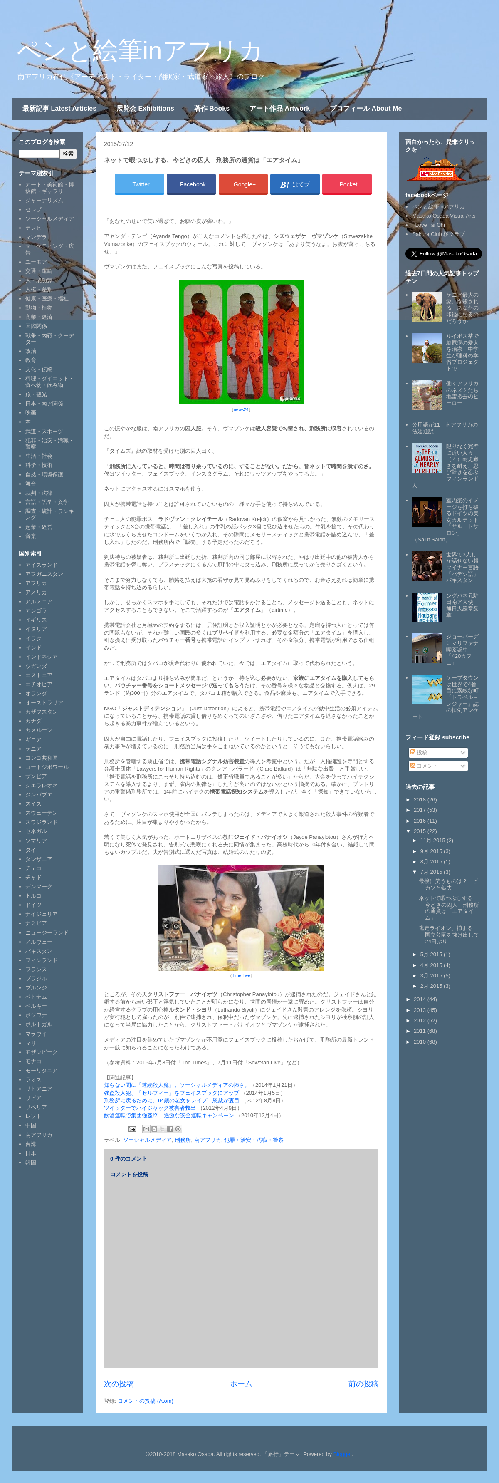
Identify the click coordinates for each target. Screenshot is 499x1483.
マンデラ (36, 237)
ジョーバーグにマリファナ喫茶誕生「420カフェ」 (462, 649)
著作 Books (212, 108)
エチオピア (38, 684)
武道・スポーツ (44, 431)
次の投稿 (119, 1384)
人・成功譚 (38, 280)
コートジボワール (47, 767)
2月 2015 (432, 986)
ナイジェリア (41, 914)
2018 (420, 799)
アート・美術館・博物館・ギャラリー (49, 187)
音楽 (30, 536)
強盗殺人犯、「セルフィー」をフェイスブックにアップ (171, 1093)
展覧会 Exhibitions (145, 108)
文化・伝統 (38, 369)
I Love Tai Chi (428, 225)
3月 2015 (432, 975)
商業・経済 (38, 317)
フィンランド (41, 960)
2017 (420, 810)
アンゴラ (36, 611)
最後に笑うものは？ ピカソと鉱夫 (448, 884)
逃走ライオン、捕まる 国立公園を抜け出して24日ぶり (449, 934)
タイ (30, 850)
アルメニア (38, 601)
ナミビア (36, 923)
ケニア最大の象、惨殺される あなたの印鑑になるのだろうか (462, 308)
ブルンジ (36, 988)
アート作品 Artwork (280, 108)
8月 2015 (432, 861)
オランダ (36, 693)
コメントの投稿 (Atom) (145, 1401)
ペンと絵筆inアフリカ (140, 50)
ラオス (33, 1079)
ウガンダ (36, 666)
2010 (420, 1042)
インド (33, 648)
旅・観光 (36, 394)
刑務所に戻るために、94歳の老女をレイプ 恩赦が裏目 (172, 1100)
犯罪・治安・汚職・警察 (254, 1140)
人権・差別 (38, 289)
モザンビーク (41, 1052)
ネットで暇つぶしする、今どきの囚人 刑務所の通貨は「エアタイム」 (449, 908)
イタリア (36, 629)
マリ (30, 1043)
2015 (420, 831)
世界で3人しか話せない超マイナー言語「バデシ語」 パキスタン (465, 567)
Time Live (241, 975)
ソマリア (36, 841)
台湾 (30, 1144)
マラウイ (36, 1034)
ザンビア (36, 776)
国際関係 (36, 326)
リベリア (36, 1107)
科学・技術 (38, 465)
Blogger (342, 1454)
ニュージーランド (47, 933)
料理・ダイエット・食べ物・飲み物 (49, 381)
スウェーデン (41, 813)
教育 (30, 360)
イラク (33, 638)
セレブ (33, 209)
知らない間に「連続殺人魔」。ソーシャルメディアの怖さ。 (177, 1085)
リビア (33, 1098)
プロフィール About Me (366, 108)
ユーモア (36, 262)
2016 (420, 821)
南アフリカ (207, 1140)
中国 (30, 1125)
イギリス (36, 620)
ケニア (33, 749)
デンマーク (38, 886)
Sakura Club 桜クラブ (438, 234)
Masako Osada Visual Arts (443, 216)
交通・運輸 (38, 271)
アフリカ (36, 583)
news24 (241, 409)
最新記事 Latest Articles (59, 108)
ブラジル (36, 978)
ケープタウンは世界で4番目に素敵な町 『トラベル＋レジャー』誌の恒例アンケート (448, 697)
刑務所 (183, 1140)
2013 (420, 1010)
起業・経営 (38, 527)
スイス (33, 804)
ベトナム (36, 997)
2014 (420, 999)
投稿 (419, 752)
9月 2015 (432, 851)
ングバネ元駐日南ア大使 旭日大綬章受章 (462, 605)
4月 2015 (432, 965)
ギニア (33, 740)
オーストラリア (44, 702)
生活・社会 (38, 456)
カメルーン (38, 730)
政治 (30, 351)
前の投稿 (363, 1384)
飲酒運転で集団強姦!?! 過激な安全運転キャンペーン (169, 1115)
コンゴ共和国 (41, 758)
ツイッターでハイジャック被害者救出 (151, 1108)
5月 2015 (432, 954)
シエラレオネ (41, 785)
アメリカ (36, 592)
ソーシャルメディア (147, 1140)
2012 (420, 1020)
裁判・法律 (38, 493)
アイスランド (41, 565)
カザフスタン (41, 712)
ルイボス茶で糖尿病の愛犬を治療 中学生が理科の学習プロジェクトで (462, 352)
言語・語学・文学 (47, 502)
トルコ (33, 896)
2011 (420, 1031)
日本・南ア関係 (44, 403)
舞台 (30, 484)
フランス (36, 969)
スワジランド (41, 822)
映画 (30, 412)
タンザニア (38, 859)
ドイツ (33, 905)
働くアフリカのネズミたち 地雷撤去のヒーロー (465, 393)
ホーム (241, 1384)
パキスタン (38, 951)
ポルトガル (38, 1024)
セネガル (36, 831)
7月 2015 (432, 872)
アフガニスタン (44, 574)
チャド (33, 877)
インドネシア (41, 657)
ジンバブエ (38, 794)
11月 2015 (433, 840)
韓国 (30, 1162)
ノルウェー (38, 942)
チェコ (33, 868)
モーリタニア (41, 1070)
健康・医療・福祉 (47, 298)
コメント (424, 766)
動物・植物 (38, 308)
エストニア (38, 675)
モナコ (33, 1061)
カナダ (33, 721)
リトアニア (38, 1089)
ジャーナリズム (44, 200)
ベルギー (36, 1006)
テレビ (33, 228)
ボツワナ (36, 1015)
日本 (30, 1153)
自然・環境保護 (44, 474)
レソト (33, 1116)
